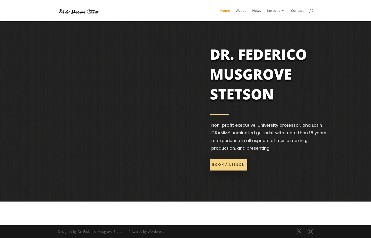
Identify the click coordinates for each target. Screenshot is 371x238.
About (241, 11)
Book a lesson (228, 164)
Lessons (273, 11)
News (256, 11)
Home (225, 11)
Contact (297, 11)
